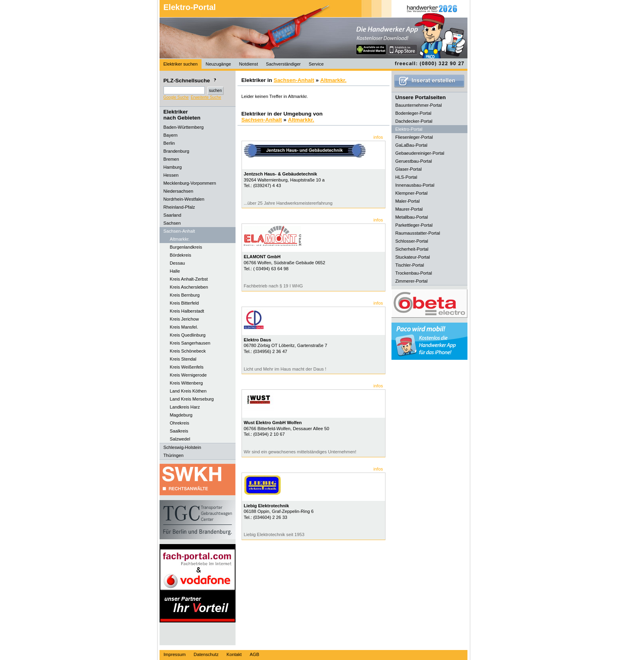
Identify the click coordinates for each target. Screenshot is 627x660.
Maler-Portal (407, 201)
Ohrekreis (180, 423)
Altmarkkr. (180, 239)
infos (378, 137)
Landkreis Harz (185, 407)
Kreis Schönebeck (188, 351)
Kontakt (234, 654)
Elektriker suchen (181, 64)
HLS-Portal (406, 177)
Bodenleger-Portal (413, 113)
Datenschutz (206, 654)
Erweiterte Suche (206, 97)
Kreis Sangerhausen (190, 343)
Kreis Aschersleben (189, 287)
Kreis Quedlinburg (188, 335)
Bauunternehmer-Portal (418, 105)
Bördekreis (180, 255)
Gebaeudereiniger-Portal (420, 153)
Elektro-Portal (190, 7)
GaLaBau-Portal (411, 145)
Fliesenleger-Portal (414, 137)
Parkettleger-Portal (414, 225)
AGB (254, 654)
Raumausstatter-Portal (417, 233)
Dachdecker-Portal (414, 121)
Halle (175, 271)
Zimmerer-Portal (411, 281)
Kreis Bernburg (185, 295)
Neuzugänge (218, 64)
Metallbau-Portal (411, 217)
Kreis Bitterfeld (184, 303)
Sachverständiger (283, 64)
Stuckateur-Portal (412, 257)
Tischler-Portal (409, 265)
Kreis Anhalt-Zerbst (189, 279)
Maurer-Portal (409, 209)
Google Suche (176, 97)
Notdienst (248, 64)
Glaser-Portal (408, 169)
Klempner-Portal (411, 193)
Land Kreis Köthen (188, 391)
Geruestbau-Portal (413, 161)
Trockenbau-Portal (413, 273)
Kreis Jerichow (184, 319)
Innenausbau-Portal (415, 185)
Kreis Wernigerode (188, 375)
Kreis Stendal (183, 359)
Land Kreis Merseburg (192, 399)
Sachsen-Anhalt (294, 80)
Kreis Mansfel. (184, 327)
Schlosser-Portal (411, 241)
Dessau (177, 263)
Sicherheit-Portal (412, 249)
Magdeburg (181, 415)
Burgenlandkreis (186, 247)
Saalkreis (179, 431)
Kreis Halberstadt (187, 311)
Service (316, 64)
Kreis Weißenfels (187, 367)
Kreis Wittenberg (186, 383)
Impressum (175, 654)
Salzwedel (180, 439)
